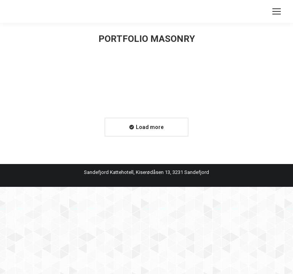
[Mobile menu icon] (276, 11)
